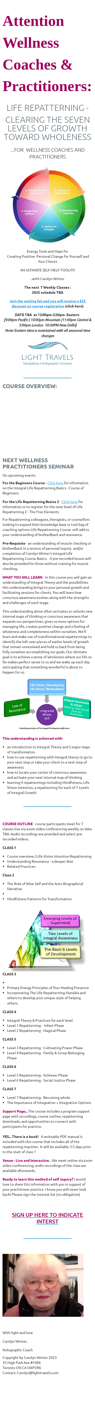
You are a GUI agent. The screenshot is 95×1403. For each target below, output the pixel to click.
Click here (55, 482)
